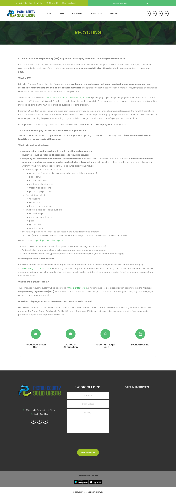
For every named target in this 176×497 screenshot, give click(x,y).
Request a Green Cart (36, 346)
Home (50, 13)
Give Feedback (69, 3)
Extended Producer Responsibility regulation (68, 97)
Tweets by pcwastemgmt (136, 386)
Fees (62, 13)
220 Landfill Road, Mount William (41, 410)
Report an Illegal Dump (105, 346)
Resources (115, 13)
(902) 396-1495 (25, 3)
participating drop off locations (36, 268)
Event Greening (140, 344)
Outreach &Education (70, 346)
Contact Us (96, 13)
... (129, 13)
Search (147, 3)
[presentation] (85, 439)
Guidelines (77, 13)
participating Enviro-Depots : (50, 240)
